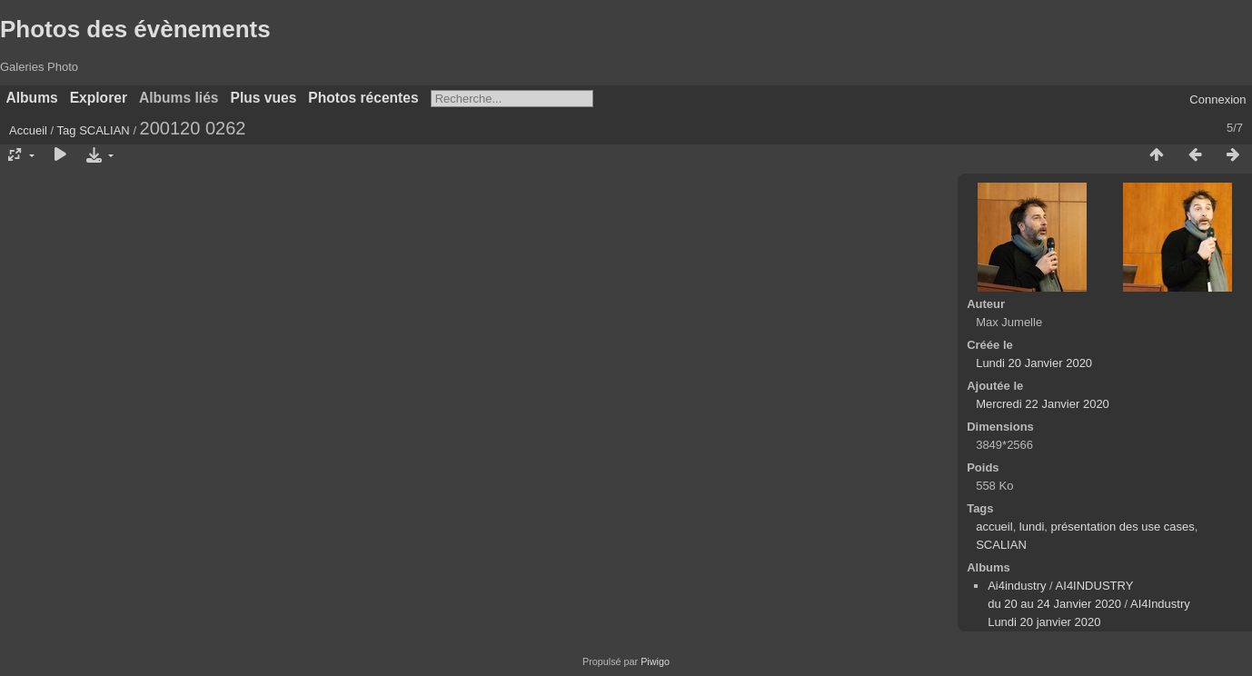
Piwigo (655, 661)
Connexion (1217, 99)
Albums (32, 97)
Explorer (98, 97)
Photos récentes (363, 97)
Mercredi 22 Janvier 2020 (1042, 404)
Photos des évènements (135, 29)
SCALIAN (104, 130)
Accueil (28, 130)
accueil (994, 526)
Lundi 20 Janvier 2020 (1034, 363)
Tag (66, 130)
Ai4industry (1017, 585)
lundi (1031, 526)
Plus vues (264, 97)
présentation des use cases (1123, 526)
